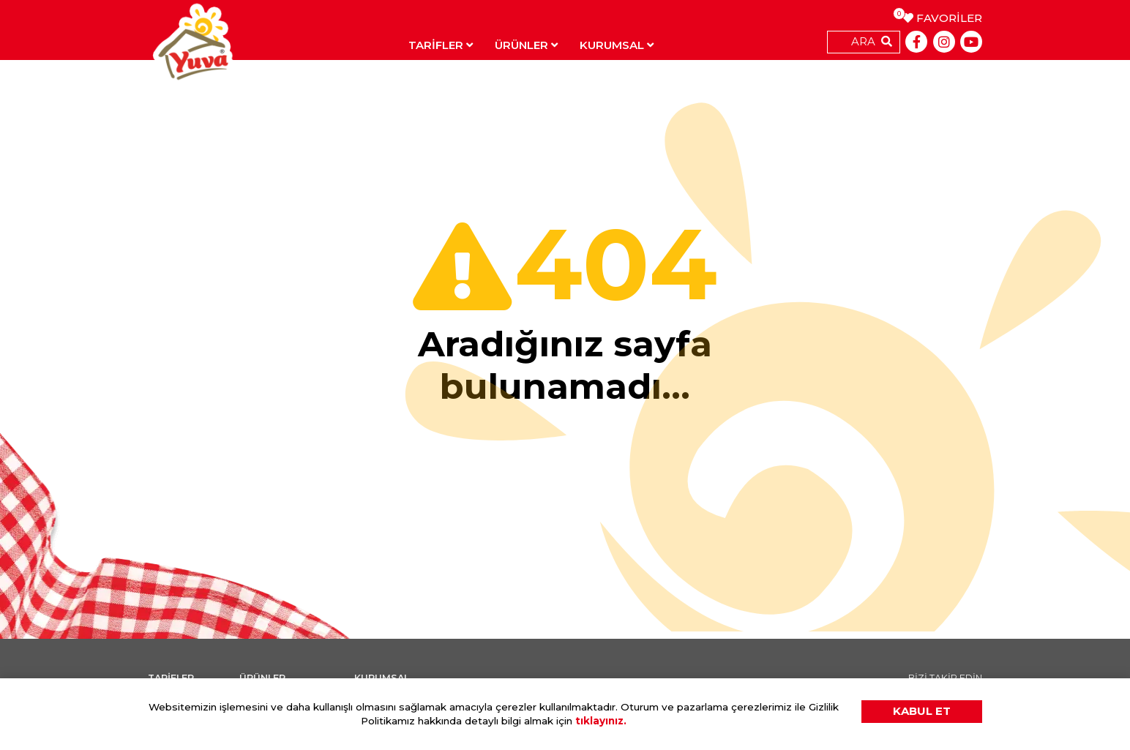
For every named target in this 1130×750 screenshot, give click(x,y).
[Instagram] (944, 42)
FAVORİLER (942, 18)
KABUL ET (922, 711)
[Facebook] (916, 42)
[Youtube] (971, 42)
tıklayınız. (600, 721)
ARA (863, 41)
